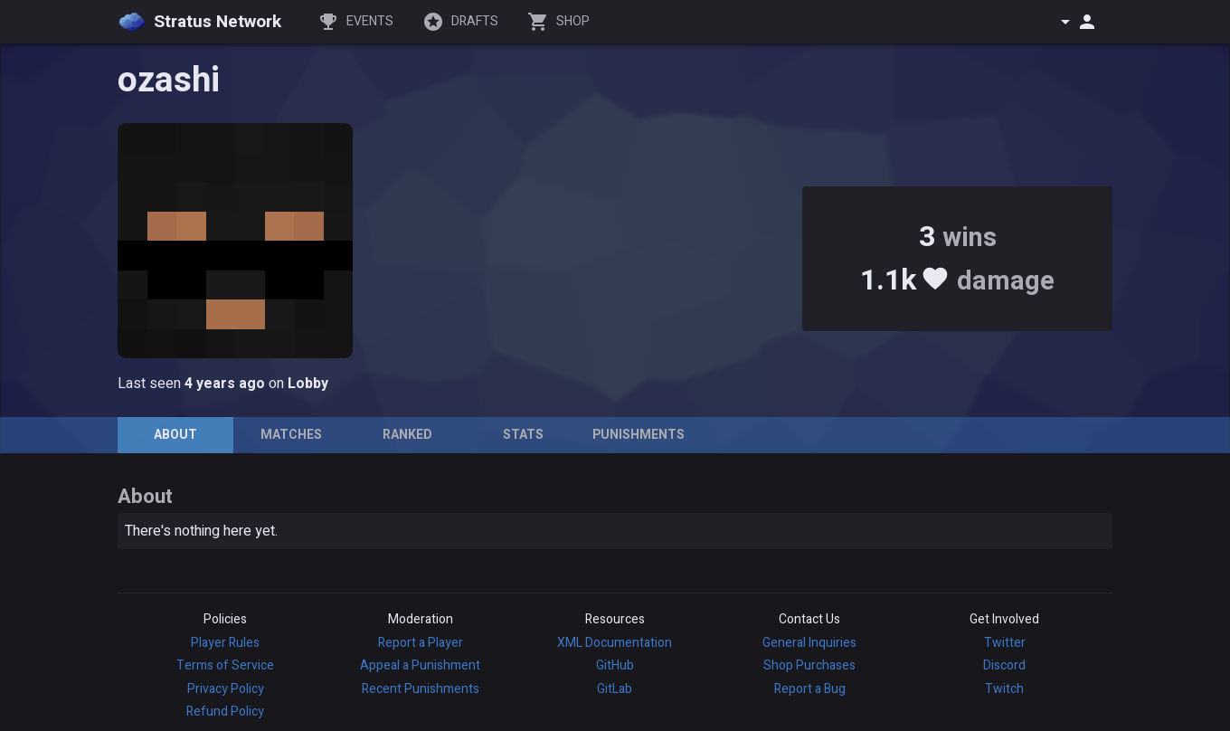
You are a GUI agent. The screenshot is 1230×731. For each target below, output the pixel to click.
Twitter (1005, 642)
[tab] (175, 435)
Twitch (1004, 688)
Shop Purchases (809, 665)
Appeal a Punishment (420, 665)
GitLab (614, 688)
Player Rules (225, 642)
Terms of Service (225, 665)
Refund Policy (225, 711)
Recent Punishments (420, 688)
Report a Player (420, 642)
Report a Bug (810, 688)
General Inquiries (809, 642)
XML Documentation (614, 642)
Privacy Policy (225, 688)
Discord (1004, 665)
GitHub (615, 665)
